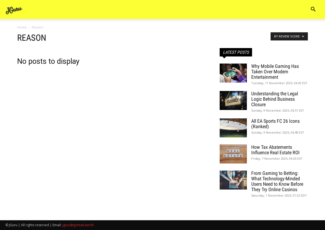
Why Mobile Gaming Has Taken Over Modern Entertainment (275, 71)
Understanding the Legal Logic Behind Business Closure (274, 99)
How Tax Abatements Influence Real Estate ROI (275, 149)
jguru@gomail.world (78, 225)
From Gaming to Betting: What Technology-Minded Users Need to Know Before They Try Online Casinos (277, 181)
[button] (313, 9)
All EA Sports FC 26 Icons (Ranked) (275, 123)
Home (22, 27)
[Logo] (14, 9)
